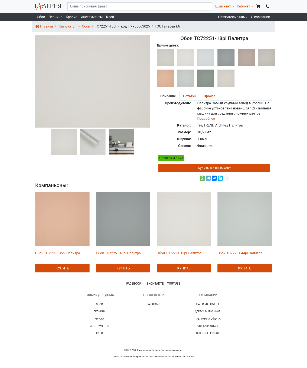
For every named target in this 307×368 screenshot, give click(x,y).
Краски (71, 17)
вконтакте (155, 283)
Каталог (65, 26)
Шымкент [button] (223, 6)
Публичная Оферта (207, 318)
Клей (110, 17)
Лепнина (55, 17)
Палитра (204, 103)
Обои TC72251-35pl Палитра (57, 253)
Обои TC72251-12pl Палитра (179, 253)
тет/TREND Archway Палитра (220, 125)
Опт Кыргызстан (207, 333)
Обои (41, 17)
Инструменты (92, 17)
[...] (139, 6)
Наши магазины (207, 304)
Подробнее (206, 118)
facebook (133, 283)
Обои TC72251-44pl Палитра (239, 253)
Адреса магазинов (207, 311)
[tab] (168, 96)
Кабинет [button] (244, 6)
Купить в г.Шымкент (214, 168)
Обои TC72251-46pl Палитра (118, 253)
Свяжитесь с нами (233, 17)
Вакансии (153, 304)
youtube (173, 283)
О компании (260, 17)
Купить (62, 268)
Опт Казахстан (207, 325)
